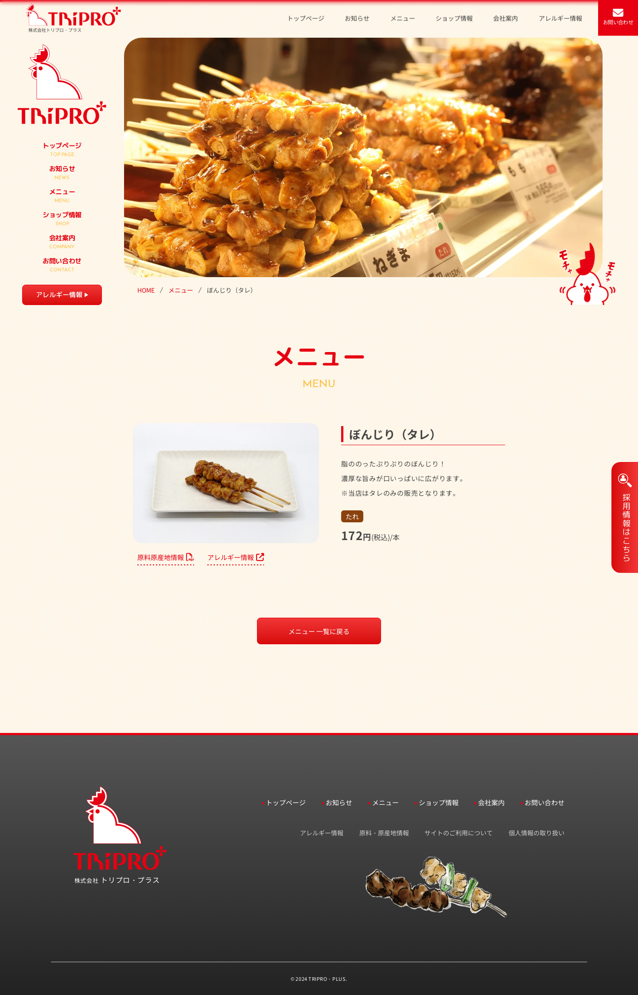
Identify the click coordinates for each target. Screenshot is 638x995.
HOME (146, 290)
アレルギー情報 (59, 294)
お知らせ (339, 802)
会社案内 (491, 802)
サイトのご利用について (458, 832)
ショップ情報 (439, 802)
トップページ (286, 802)
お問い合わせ (544, 802)
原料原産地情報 (165, 557)
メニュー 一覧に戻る (319, 631)
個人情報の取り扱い (536, 832)
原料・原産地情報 (384, 832)
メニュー (180, 290)
